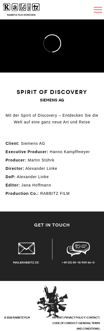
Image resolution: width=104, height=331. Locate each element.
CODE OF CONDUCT (64, 323)
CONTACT (93, 317)
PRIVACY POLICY (74, 317)
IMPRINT (57, 317)
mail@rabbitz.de (26, 262)
